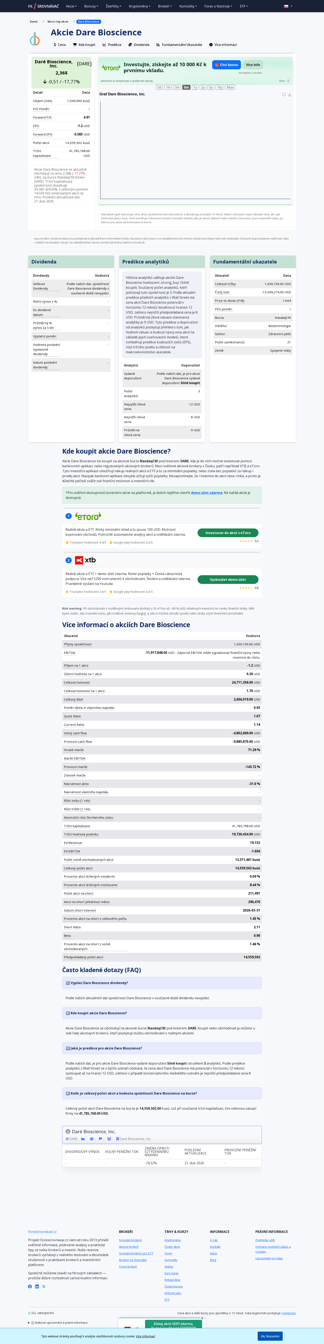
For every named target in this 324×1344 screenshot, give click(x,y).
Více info (253, 64)
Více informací (145, 1336)
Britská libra (172, 1280)
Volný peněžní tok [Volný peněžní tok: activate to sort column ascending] (121, 1151)
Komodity (170, 1260)
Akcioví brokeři (129, 1247)
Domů (34, 21)
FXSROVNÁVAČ (43, 6)
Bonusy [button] (90, 6)
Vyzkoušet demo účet (228, 579)
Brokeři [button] (163, 6)
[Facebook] (30, 1286)
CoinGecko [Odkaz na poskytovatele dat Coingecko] (288, 1313)
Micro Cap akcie (58, 21)
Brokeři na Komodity (133, 1260)
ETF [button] (242, 6)
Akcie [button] (70, 6)
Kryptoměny (172, 1240)
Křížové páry (172, 1293)
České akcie (172, 1247)
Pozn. (282, 80)
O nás (214, 1240)
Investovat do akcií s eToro (228, 533)
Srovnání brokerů (130, 1240)
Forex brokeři (128, 1267)
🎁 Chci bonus (226, 64)
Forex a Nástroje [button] (217, 6)
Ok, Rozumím (270, 1336)
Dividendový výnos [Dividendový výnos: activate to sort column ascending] (82, 1151)
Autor (213, 1253)
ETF (167, 1300)
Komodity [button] (187, 6)
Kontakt (215, 1247)
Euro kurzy (171, 1273)
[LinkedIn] (37, 1286)
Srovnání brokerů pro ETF (136, 1253)
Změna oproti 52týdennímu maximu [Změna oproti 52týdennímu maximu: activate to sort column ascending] (157, 1151)
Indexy (168, 1267)
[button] (287, 6)
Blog (213, 1260)
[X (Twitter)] (43, 1286)
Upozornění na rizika (269, 1258)
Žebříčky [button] (112, 6)
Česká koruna (173, 1286)
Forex (168, 1253)
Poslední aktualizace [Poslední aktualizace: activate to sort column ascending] (195, 1151)
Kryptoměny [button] (138, 6)
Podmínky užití (265, 1240)
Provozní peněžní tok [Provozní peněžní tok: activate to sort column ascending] (240, 1151)
